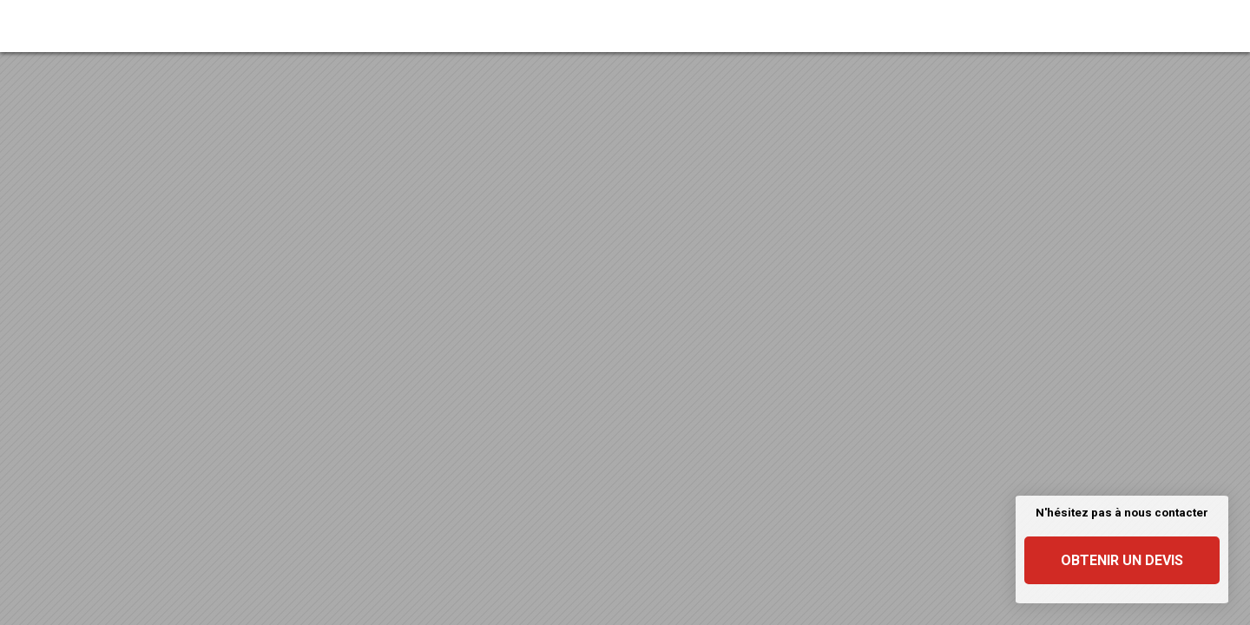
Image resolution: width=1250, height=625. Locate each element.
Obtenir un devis (1122, 560)
